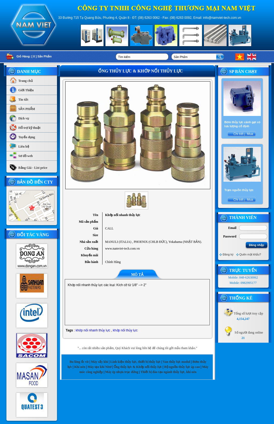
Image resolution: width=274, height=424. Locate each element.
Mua (249, 134)
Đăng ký (228, 254)
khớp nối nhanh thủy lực (93, 330)
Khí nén (79, 367)
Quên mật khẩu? (250, 254)
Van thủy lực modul (176, 362)
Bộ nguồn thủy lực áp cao (182, 367)
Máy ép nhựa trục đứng (121, 372)
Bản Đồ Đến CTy (35, 182)
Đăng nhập (256, 245)
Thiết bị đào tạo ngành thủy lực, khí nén (168, 372)
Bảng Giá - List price (28, 166)
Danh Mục (29, 71)
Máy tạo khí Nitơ (99, 367)
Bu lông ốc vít (79, 362)
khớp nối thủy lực (125, 330)
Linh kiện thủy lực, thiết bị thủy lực (135, 362)
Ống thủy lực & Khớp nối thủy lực (138, 367)
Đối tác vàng (33, 234)
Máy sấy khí (99, 362)
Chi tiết (238, 134)
